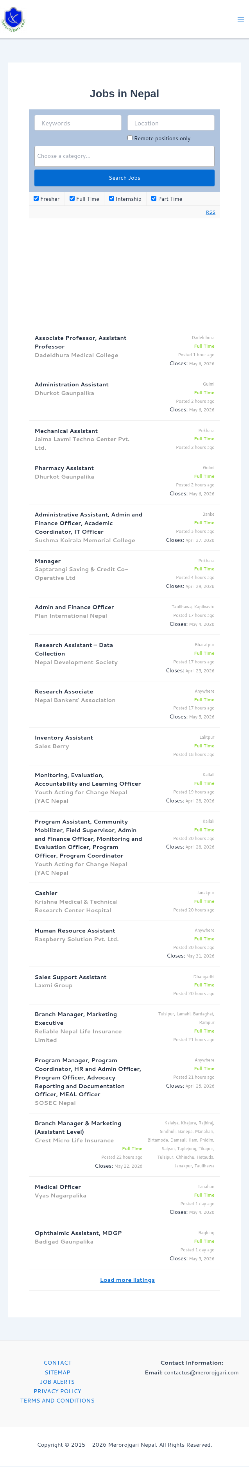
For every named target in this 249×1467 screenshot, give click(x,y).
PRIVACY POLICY (57, 1391)
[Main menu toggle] (241, 19)
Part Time (166, 199)
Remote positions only (162, 139)
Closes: (178, 364)
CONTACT (57, 1363)
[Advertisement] (124, 273)
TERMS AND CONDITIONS (57, 1401)
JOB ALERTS (57, 1382)
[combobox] (124, 157)
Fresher (46, 199)
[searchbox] (124, 156)
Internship (125, 199)
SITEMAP (57, 1373)
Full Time (84, 199)
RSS (211, 212)
